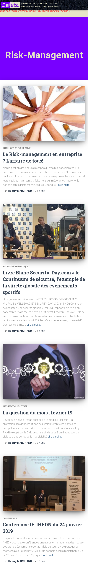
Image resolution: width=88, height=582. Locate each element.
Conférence (10, 518)
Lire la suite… (63, 184)
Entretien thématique (16, 266)
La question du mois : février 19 (37, 413)
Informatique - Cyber (15, 406)
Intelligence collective (17, 148)
